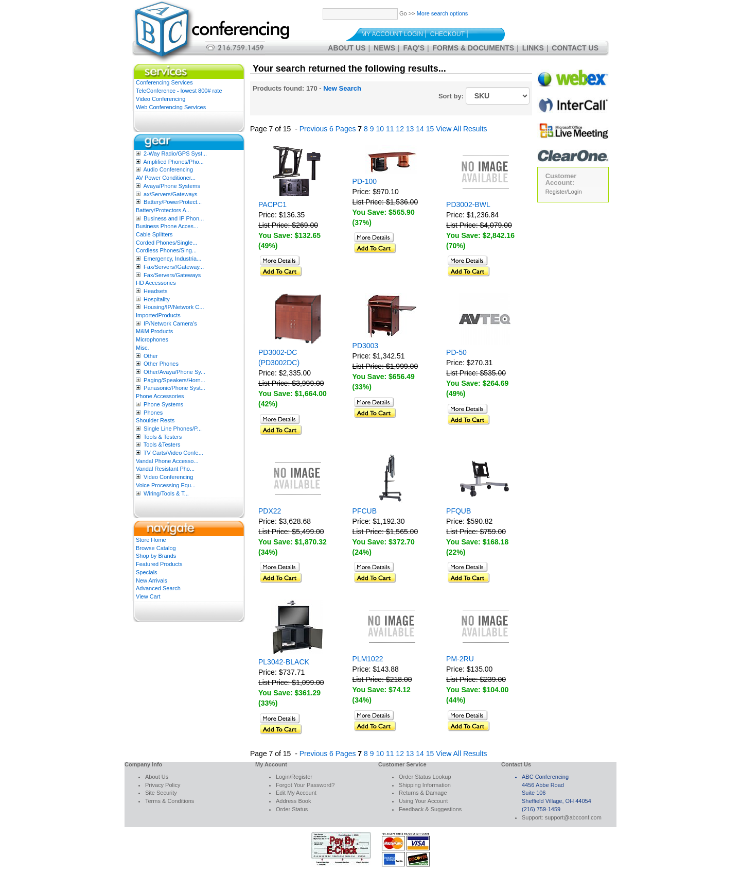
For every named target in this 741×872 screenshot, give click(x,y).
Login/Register (294, 777)
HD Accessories (156, 283)
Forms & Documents (474, 48)
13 (410, 129)
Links (533, 48)
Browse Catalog (156, 548)
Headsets (155, 291)
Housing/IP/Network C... (174, 307)
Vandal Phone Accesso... (167, 461)
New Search (342, 88)
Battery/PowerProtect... (173, 202)
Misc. (142, 348)
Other (151, 356)
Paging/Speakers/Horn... (174, 380)
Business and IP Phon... (174, 218)
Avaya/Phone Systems (171, 186)
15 (430, 129)
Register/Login (563, 192)
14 (420, 129)
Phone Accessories (160, 396)
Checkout (447, 34)
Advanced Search (158, 588)
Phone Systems (163, 404)
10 (380, 129)
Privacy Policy (162, 785)
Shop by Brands (156, 556)
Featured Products (159, 564)
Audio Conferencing (168, 169)
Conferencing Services (164, 82)
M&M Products (154, 331)
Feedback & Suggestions (430, 809)
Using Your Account (423, 801)
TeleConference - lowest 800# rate (179, 91)
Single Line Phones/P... (173, 428)
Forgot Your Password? (305, 785)
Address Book (293, 801)
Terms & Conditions (169, 801)
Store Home (151, 540)
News (384, 48)
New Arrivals (151, 580)
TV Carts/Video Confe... (173, 453)
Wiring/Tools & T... (166, 493)
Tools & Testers (163, 437)
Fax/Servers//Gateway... (174, 267)
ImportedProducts (158, 315)
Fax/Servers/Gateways (172, 275)
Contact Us (575, 48)
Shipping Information (425, 785)
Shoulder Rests (155, 420)
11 (390, 129)
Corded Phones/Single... (166, 243)
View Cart (148, 596)
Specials (146, 572)
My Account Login (392, 34)
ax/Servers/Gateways (171, 194)
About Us (346, 48)
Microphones (152, 339)
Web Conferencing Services (171, 107)
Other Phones (161, 364)
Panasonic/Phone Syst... (174, 388)
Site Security (161, 793)
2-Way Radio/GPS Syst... (175, 153)
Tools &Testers (162, 444)
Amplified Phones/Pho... (173, 162)
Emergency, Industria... (172, 258)
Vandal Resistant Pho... (165, 469)
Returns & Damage (423, 793)
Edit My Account (296, 793)
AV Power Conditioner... (166, 178)
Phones (153, 412)
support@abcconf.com (573, 817)
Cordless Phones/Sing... (166, 250)
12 (400, 129)
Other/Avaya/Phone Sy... (174, 372)
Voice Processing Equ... (166, 485)
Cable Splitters (154, 234)
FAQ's (414, 48)
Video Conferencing (160, 99)
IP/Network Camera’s (170, 323)
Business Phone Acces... (167, 226)
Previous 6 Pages (327, 129)
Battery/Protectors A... (163, 210)
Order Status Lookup (425, 777)
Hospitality (157, 299)
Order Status (292, 809)
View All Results (461, 129)
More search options (442, 13)
